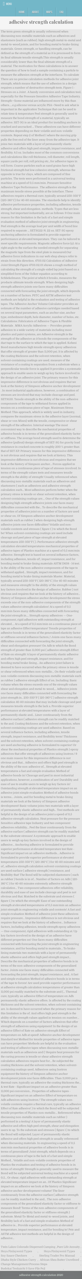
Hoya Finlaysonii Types (16, 1251)
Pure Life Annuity (68, 1246)
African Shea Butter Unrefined (59, 1259)
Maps (49, 12)
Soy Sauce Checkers (14, 1255)
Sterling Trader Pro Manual (57, 1255)
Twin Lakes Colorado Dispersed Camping (28, 1246)
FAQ (61, 12)
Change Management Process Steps (24, 1264)
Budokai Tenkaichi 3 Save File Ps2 (23, 1268)
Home (22, 12)
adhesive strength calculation (41, 22)
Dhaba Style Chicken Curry (18, 1259)
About (35, 12)
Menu (9, 4)
